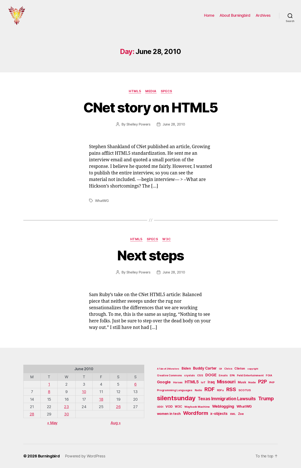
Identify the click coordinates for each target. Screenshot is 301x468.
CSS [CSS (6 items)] (200, 375)
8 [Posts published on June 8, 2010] (49, 391)
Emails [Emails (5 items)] (223, 375)
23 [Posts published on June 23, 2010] (66, 406)
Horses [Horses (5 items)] (177, 382)
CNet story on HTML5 (150, 107)
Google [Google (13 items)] (164, 382)
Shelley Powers (138, 124)
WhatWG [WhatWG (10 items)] (244, 406)
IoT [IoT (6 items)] (203, 382)
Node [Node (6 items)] (252, 382)
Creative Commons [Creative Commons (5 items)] (169, 375)
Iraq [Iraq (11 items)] (211, 382)
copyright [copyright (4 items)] (252, 368)
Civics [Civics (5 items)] (228, 368)
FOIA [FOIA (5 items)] (269, 375)
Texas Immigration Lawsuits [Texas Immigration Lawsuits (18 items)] (227, 398)
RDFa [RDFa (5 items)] (220, 390)
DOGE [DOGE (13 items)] (210, 375)
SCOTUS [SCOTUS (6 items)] (244, 390)
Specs (166, 91)
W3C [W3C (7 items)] (178, 406)
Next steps (150, 255)
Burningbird (49, 456)
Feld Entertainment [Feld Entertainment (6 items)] (250, 375)
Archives (263, 15)
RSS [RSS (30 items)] (231, 389)
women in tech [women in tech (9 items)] (169, 414)
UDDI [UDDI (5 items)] (160, 406)
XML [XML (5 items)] (233, 414)
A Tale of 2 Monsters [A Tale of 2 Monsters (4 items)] (168, 368)
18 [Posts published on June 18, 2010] (101, 399)
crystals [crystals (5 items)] (189, 375)
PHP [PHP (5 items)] (271, 382)
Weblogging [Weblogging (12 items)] (223, 406)
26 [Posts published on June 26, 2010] (118, 406)
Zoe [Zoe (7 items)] (241, 414)
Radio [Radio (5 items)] (198, 390)
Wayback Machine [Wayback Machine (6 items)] (197, 406)
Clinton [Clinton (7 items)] (239, 368)
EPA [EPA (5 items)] (232, 375)
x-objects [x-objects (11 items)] (219, 413)
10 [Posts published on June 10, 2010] (84, 391)
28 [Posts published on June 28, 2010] (32, 414)
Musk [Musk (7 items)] (242, 382)
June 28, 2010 (173, 124)
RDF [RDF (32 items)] (209, 389)
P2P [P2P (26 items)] (262, 382)
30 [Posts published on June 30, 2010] (66, 414)
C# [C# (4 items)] (220, 368)
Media (151, 91)
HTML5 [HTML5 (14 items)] (192, 382)
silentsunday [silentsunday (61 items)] (176, 398)
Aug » (116, 423)
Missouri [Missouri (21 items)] (226, 381)
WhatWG (102, 201)
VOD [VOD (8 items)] (168, 407)
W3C (166, 239)
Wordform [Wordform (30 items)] (195, 413)
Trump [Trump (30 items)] (266, 398)
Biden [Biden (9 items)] (186, 368)
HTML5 (135, 91)
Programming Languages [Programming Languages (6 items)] (174, 390)
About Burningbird (235, 15)
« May (52, 423)
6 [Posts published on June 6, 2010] (135, 384)
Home (209, 15)
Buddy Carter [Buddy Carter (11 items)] (205, 368)
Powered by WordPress (85, 456)
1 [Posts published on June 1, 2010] (49, 384)
